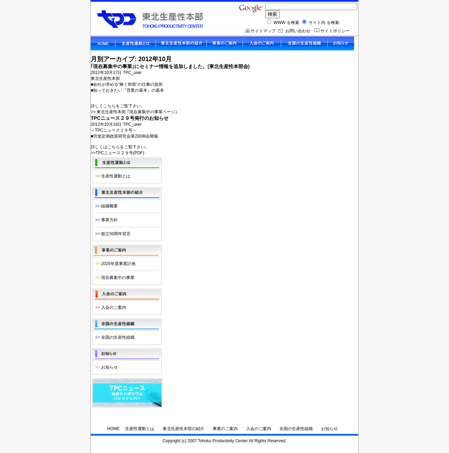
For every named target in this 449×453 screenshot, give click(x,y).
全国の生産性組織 (113, 337)
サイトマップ (263, 30)
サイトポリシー (335, 30)
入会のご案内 (109, 307)
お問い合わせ (297, 30)
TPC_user (132, 72)
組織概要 (105, 206)
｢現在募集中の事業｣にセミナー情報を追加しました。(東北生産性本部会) (170, 66)
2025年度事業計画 (114, 263)
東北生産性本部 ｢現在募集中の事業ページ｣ (137, 111)
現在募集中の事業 (113, 277)
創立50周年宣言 (112, 233)
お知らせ (105, 367)
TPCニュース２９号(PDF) (120, 152)
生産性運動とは (111, 176)
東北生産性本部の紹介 (183, 428)
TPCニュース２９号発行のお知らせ (130, 118)
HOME (113, 428)
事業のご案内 (225, 428)
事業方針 (105, 219)
